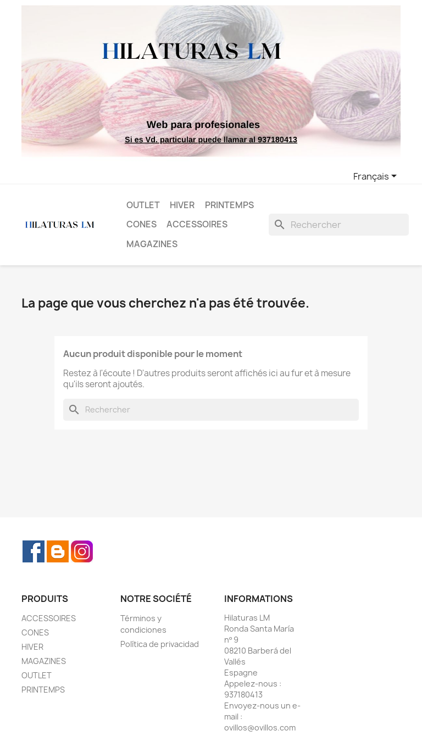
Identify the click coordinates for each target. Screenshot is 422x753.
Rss (58, 551)
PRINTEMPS (229, 205)
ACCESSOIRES (196, 224)
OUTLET (143, 205)
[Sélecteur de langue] (377, 176)
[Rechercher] (339, 225)
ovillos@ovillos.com (260, 727)
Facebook (34, 551)
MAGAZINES (151, 244)
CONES (141, 224)
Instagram (82, 551)
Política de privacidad (159, 644)
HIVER (182, 205)
